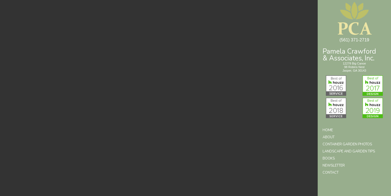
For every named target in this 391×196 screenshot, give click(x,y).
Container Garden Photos (347, 144)
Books (329, 158)
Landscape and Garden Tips (349, 151)
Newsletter (334, 165)
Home (328, 130)
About (329, 137)
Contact (331, 172)
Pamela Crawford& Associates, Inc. (349, 54)
